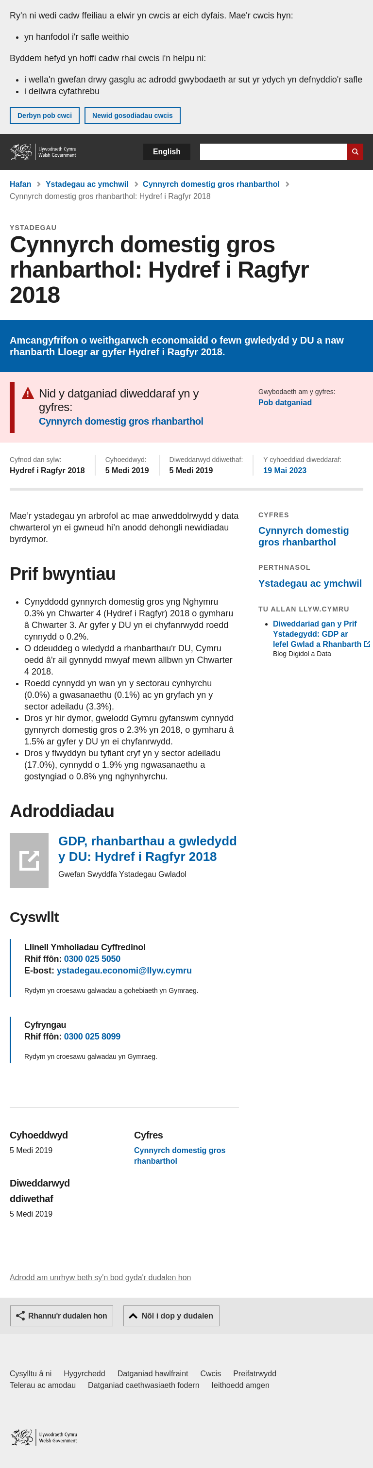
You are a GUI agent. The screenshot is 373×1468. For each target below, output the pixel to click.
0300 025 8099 (92, 1036)
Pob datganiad (285, 402)
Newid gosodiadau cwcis (132, 115)
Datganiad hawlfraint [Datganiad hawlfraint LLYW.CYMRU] (153, 1373)
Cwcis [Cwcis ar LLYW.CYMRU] (211, 1373)
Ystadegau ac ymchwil (87, 184)
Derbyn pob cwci (44, 115)
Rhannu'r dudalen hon (67, 1316)
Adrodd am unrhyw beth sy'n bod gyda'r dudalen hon (100, 1277)
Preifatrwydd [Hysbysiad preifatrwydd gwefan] (254, 1373)
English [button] (167, 152)
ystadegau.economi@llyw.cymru (124, 970)
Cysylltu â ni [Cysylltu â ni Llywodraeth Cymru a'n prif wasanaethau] (30, 1373)
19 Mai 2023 (284, 470)
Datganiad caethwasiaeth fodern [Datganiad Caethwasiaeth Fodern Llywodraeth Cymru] (144, 1385)
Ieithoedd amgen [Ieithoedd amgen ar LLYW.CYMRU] (241, 1385)
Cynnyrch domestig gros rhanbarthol (211, 184)
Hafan (20, 184)
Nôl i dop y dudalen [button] (177, 1316)
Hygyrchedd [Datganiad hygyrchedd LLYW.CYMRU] (84, 1373)
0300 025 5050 (92, 959)
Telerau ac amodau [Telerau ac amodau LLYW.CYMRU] (43, 1385)
